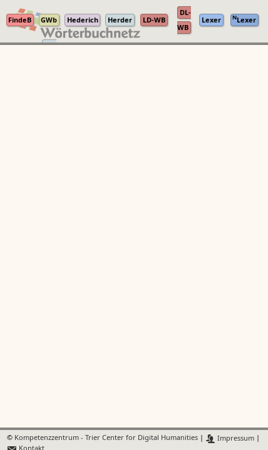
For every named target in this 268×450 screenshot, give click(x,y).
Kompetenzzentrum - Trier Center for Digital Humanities (106, 438)
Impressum (230, 438)
